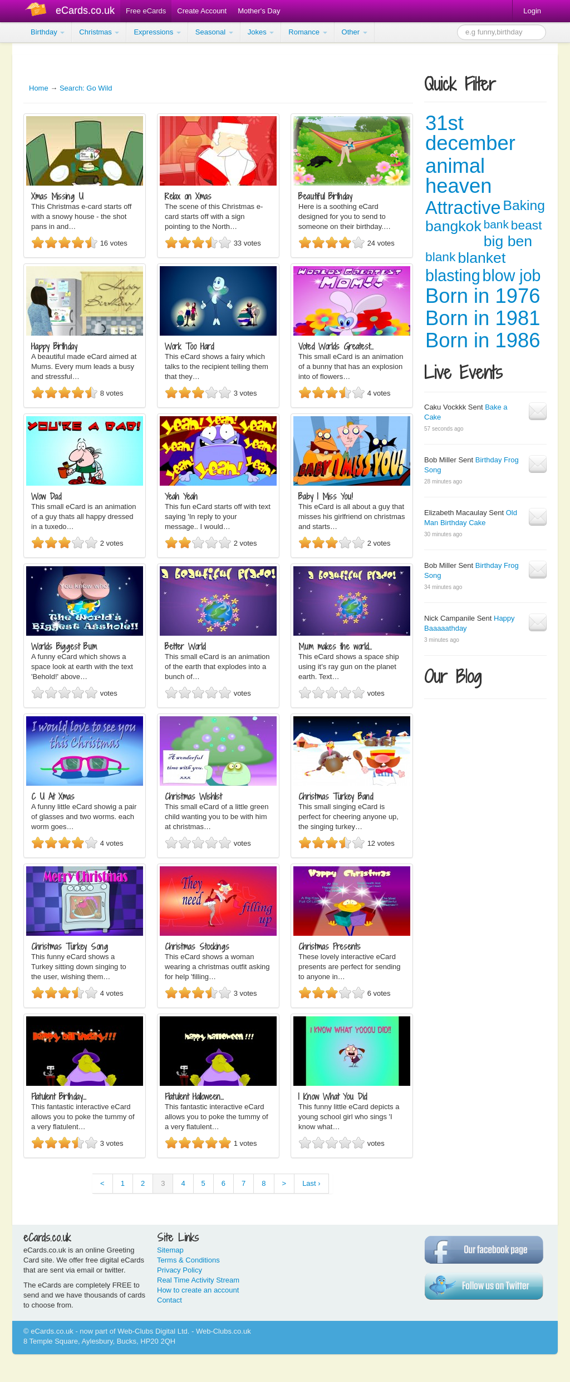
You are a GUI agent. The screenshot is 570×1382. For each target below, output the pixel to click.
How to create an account (198, 1290)
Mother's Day (259, 11)
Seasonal (214, 32)
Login (532, 11)
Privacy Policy (179, 1270)
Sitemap (170, 1250)
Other (354, 32)
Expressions (157, 32)
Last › (311, 1183)
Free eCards (146, 11)
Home (38, 88)
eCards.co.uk (85, 10)
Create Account (202, 11)
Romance (307, 32)
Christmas (99, 32)
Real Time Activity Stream (198, 1280)
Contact (169, 1300)
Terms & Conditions (188, 1260)
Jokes (261, 32)
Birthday (48, 32)
